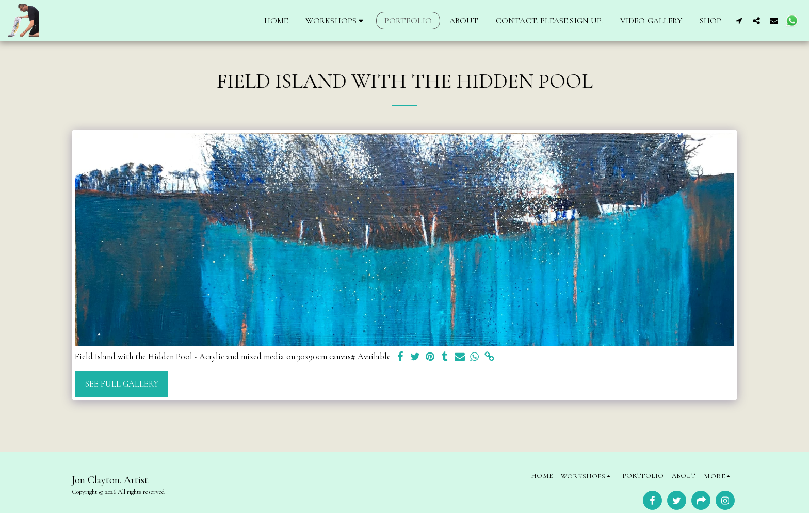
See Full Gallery (121, 384)
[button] (336, 20)
